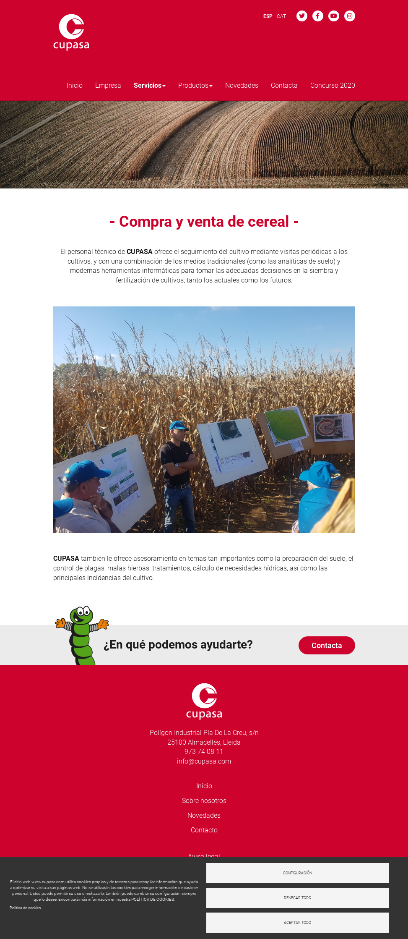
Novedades (241, 85)
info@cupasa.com (204, 761)
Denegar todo (297, 898)
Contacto (204, 830)
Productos (195, 85)
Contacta (284, 85)
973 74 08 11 (204, 752)
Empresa (108, 85)
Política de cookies (25, 908)
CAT (281, 16)
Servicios (150, 85)
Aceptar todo (297, 923)
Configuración (297, 873)
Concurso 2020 (332, 85)
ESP (268, 16)
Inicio (75, 85)
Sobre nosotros (204, 801)
